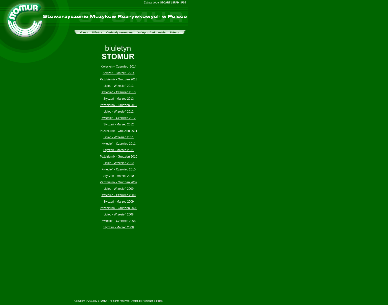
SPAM (175, 2)
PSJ (183, 2)
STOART (165, 2)
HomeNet (148, 301)
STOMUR (103, 301)
